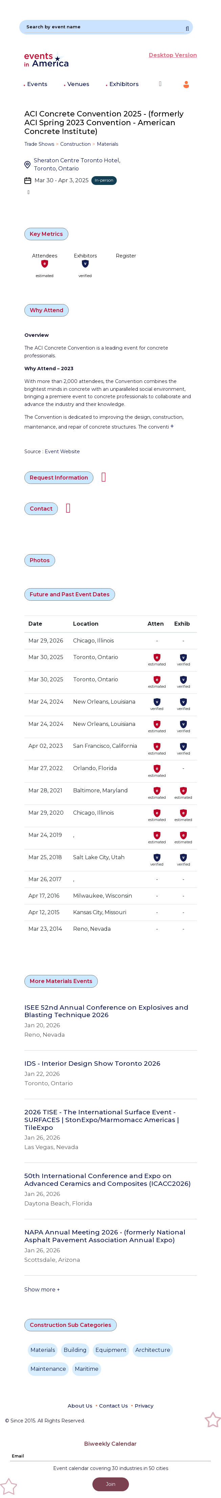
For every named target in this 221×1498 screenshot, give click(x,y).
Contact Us (113, 1405)
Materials (107, 144)
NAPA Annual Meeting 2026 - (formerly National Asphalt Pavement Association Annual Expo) (104, 1236)
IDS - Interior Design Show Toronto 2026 (92, 1063)
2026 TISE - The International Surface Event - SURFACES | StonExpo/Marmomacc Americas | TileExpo (101, 1120)
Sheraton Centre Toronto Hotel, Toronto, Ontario (77, 164)
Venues (78, 84)
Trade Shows (39, 144)
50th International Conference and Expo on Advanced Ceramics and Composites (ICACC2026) (107, 1180)
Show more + (42, 1289)
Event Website (62, 451)
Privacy (144, 1405)
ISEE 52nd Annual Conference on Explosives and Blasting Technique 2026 (106, 1011)
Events (37, 84)
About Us (80, 1405)
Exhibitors (124, 84)
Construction (75, 144)
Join (110, 1484)
